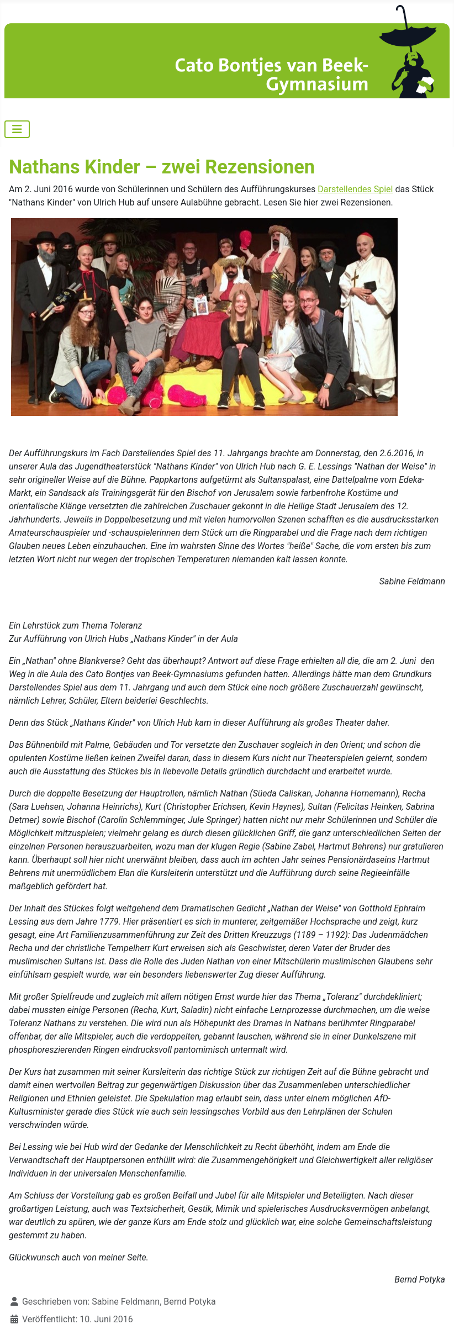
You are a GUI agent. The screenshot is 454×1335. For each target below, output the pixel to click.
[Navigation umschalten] (17, 129)
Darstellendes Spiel (355, 189)
